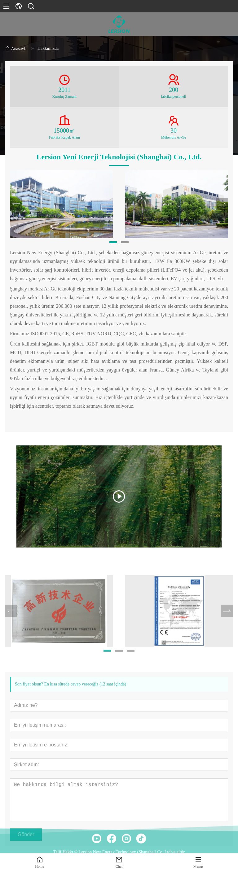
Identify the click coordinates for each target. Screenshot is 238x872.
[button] (113, 242)
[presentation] (16, 204)
